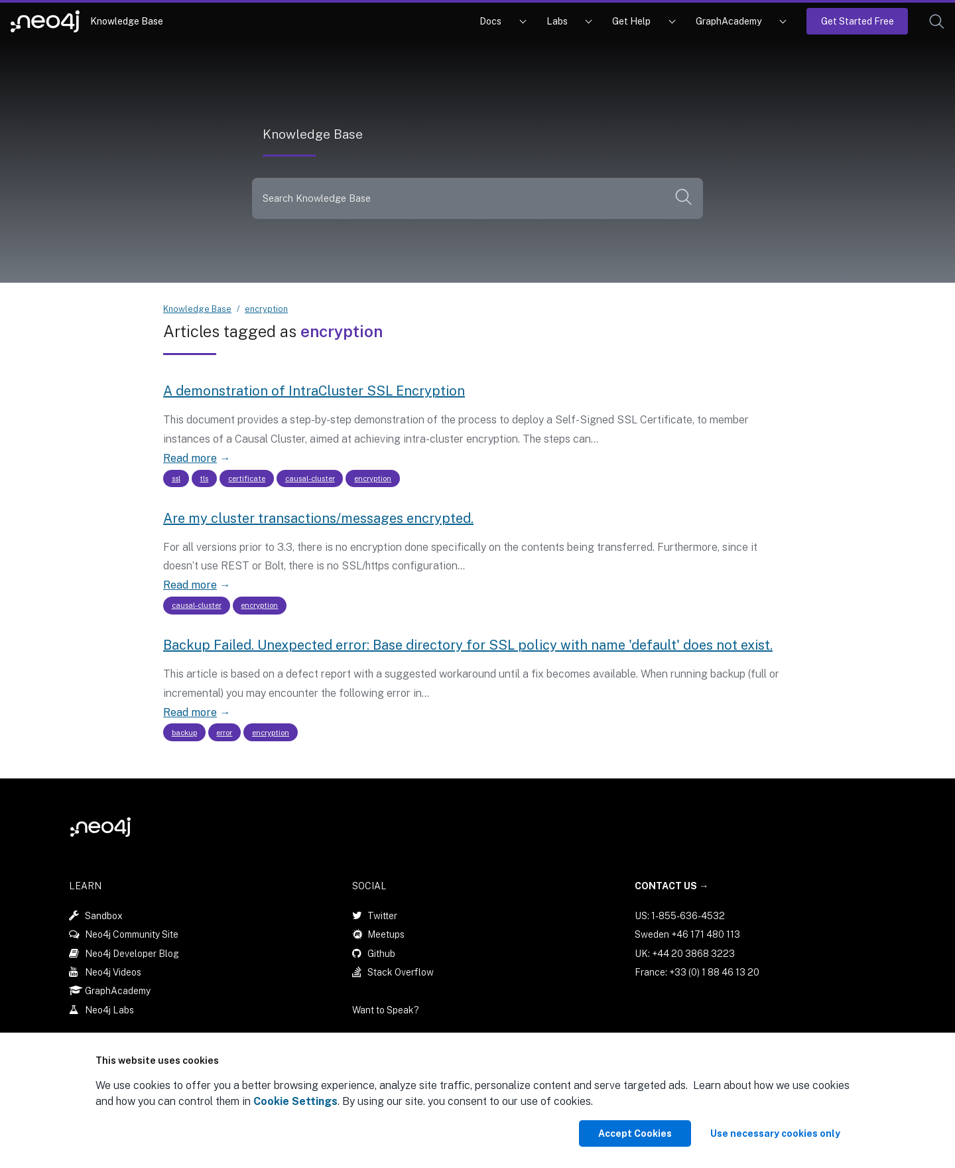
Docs (490, 21)
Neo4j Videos (113, 971)
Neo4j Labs (109, 1009)
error (224, 732)
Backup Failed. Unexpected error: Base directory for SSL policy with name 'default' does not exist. (468, 645)
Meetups (386, 934)
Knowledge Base (126, 21)
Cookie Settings (295, 1101)
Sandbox (104, 915)
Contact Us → (671, 886)
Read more (190, 458)
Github (381, 953)
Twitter (382, 915)
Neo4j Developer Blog (132, 953)
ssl (176, 478)
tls (204, 478)
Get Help (631, 21)
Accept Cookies (635, 1133)
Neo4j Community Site (131, 934)
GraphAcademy (729, 21)
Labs (557, 21)
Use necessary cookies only (775, 1133)
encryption (266, 309)
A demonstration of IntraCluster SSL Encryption (314, 391)
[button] (936, 21)
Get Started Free (857, 21)
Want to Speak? (385, 1010)
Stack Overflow (400, 971)
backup (184, 732)
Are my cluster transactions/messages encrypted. (318, 518)
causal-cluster (310, 478)
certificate (246, 478)
